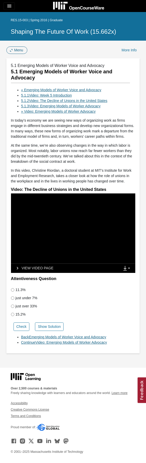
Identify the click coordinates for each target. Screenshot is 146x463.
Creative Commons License (30, 409)
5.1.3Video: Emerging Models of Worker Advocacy (61, 106)
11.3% (18, 290)
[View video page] (33, 268)
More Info (129, 50)
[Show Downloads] (127, 268)
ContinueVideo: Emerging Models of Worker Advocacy (64, 342)
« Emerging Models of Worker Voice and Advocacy (61, 90)
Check (21, 327)
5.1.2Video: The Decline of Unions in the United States (64, 101)
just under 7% (24, 298)
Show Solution (49, 327)
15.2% (18, 314)
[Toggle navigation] (9, 6)
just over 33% (24, 306)
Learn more (120, 393)
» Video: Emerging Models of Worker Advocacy (58, 111)
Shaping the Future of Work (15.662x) (63, 31)
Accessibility (19, 403)
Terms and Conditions (26, 416)
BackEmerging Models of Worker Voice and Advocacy (63, 337)
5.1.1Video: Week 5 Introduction (46, 95)
